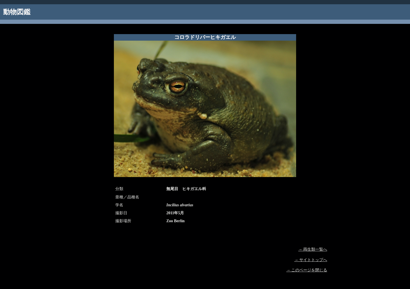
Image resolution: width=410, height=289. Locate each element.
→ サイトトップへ (310, 260)
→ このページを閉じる (306, 270)
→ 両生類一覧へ (312, 249)
